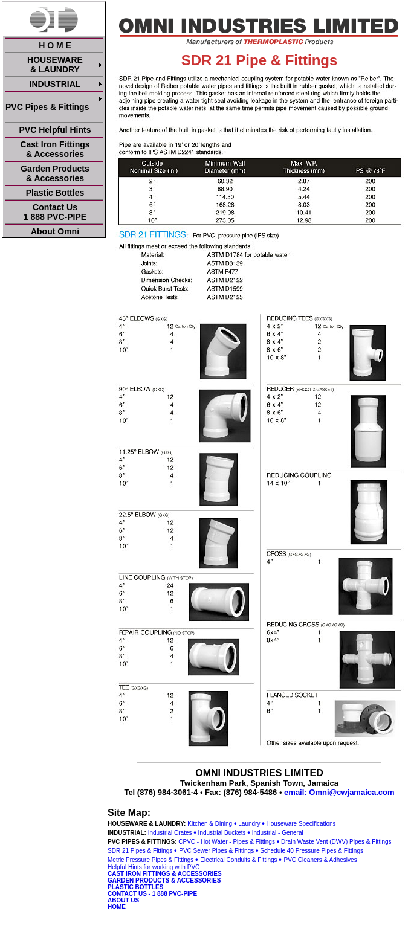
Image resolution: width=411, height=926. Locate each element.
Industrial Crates (170, 832)
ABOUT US (123, 900)
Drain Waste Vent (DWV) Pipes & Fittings (336, 841)
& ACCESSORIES (196, 873)
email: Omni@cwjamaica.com (339, 792)
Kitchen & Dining (209, 823)
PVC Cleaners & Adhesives (320, 860)
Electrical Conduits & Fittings (238, 860)
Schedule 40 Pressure (289, 850)
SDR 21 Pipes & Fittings (140, 850)
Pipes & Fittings (342, 850)
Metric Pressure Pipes (137, 860)
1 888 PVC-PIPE (174, 893)
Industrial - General (277, 832)
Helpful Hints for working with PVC (153, 867)
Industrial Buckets (222, 832)
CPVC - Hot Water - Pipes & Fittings (226, 841)
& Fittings (241, 850)
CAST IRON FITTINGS (139, 873)
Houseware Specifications (301, 823)
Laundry (249, 823)
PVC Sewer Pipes (203, 850)
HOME (117, 907)
